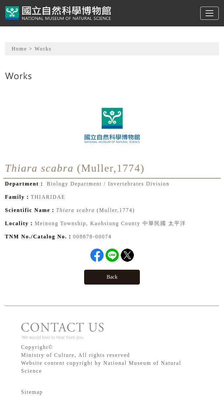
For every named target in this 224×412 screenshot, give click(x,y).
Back (112, 277)
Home (19, 49)
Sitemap (32, 392)
